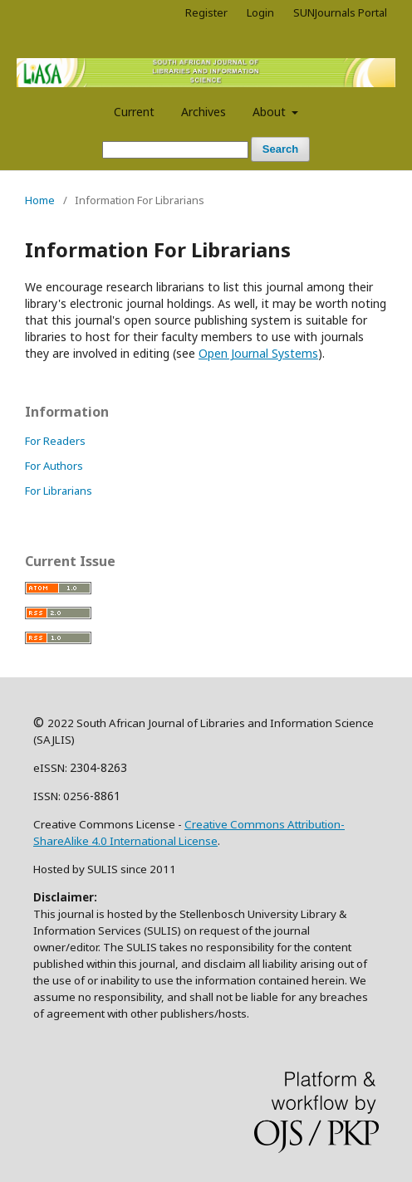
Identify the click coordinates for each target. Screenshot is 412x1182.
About (271, 112)
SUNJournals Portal (340, 12)
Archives (203, 112)
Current (134, 112)
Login (260, 12)
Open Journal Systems (258, 353)
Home (40, 200)
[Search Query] (175, 150)
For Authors (54, 465)
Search (280, 149)
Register (206, 12)
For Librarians (58, 490)
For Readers (55, 440)
